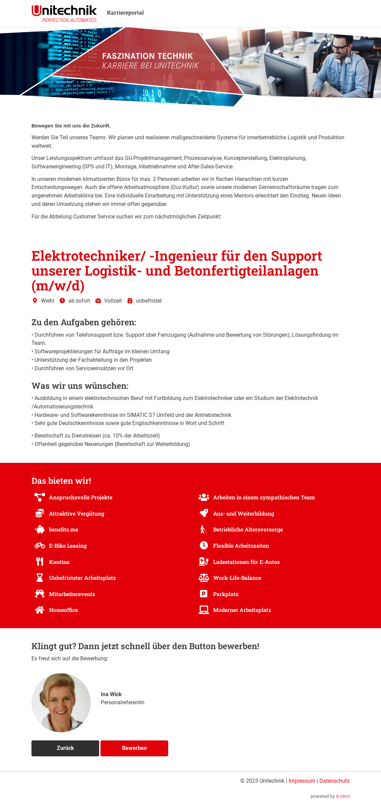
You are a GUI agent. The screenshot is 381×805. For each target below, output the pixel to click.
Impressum (302, 781)
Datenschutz (334, 781)
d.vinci (343, 796)
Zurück (65, 748)
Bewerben (134, 748)
